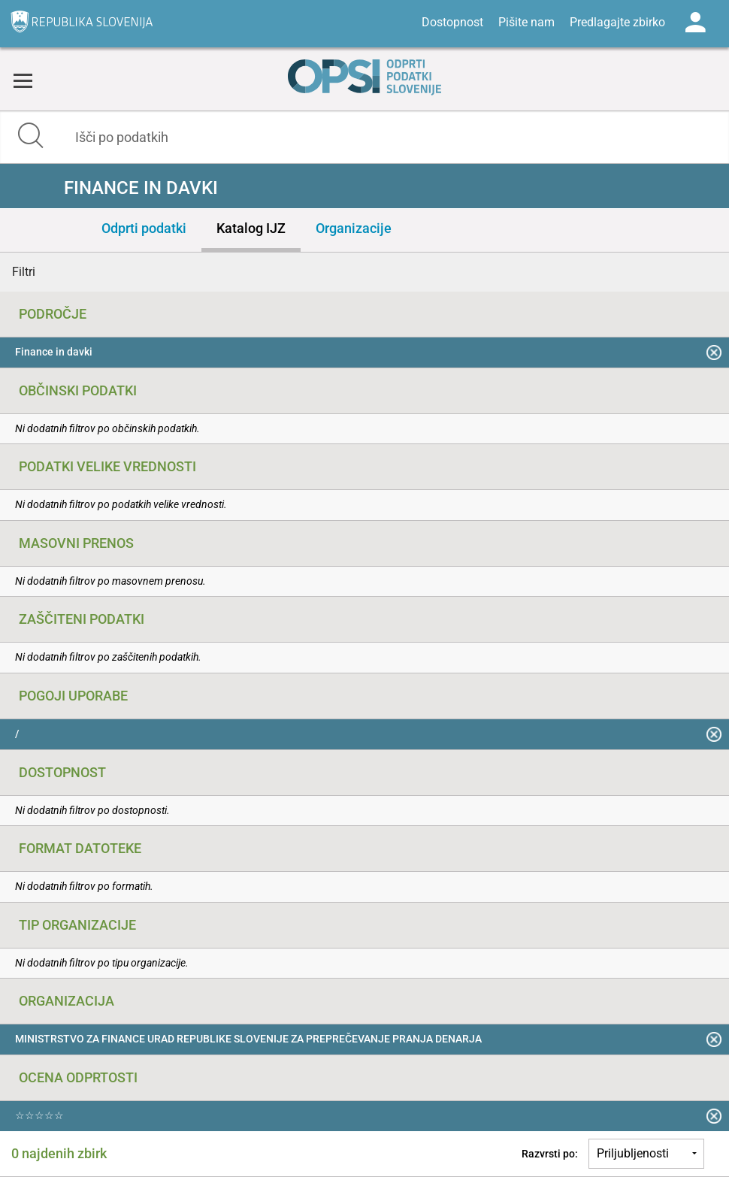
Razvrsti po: (550, 1154)
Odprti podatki (143, 228)
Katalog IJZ (251, 228)
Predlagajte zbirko (617, 22)
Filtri (23, 272)
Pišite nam (526, 22)
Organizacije (354, 228)
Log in (695, 22)
